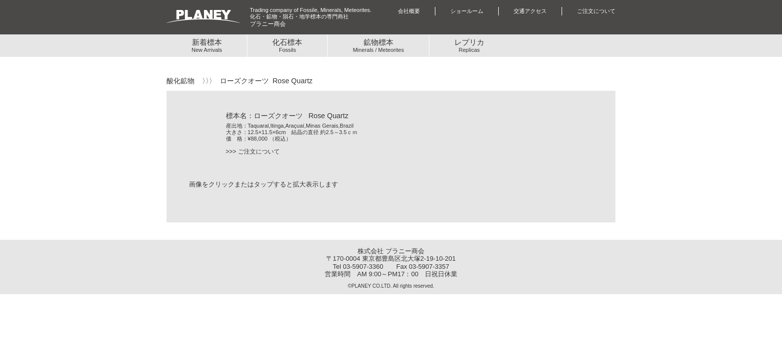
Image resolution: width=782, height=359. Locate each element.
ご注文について (596, 11)
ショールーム (466, 11)
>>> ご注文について (253, 151)
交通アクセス (530, 11)
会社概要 (409, 11)
